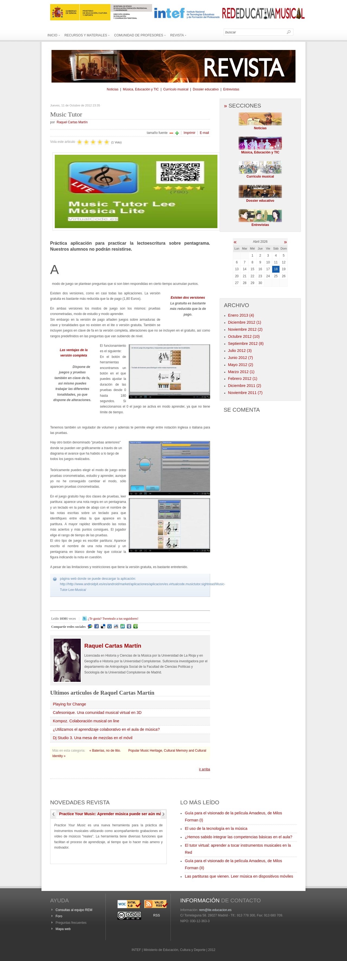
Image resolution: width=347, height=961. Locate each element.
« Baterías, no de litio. (105, 750)
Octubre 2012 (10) (244, 336)
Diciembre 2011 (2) (244, 385)
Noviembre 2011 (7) (245, 392)
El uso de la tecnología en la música (216, 828)
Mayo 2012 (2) (240, 365)
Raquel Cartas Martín (72, 122)
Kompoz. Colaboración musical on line (86, 721)
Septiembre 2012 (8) (246, 343)
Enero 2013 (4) (241, 315)
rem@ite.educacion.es (215, 910)
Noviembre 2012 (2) (245, 329)
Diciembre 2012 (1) (244, 322)
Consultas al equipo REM (74, 910)
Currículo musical (175, 89)
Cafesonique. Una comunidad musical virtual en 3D (97, 712)
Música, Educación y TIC (141, 89)
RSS (156, 915)
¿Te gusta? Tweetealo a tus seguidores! (113, 618)
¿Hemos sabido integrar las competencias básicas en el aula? (238, 837)
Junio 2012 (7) (240, 357)
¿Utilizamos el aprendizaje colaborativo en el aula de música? (106, 729)
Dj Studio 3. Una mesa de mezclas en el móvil (93, 738)
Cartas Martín (112, 645)
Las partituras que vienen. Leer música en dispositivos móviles (239, 876)
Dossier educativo (206, 89)
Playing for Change (69, 704)
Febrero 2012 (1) (242, 378)
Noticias (112, 89)
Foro (59, 916)
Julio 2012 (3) (240, 350)
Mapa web (63, 929)
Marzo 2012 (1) (241, 372)
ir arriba (204, 769)
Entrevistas (231, 89)
